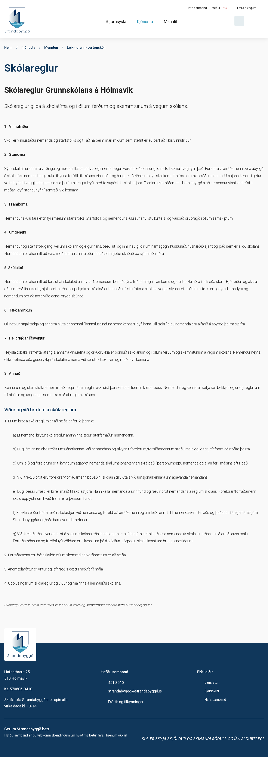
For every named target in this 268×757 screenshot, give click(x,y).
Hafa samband (215, 700)
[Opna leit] (239, 21)
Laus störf (212, 683)
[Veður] (223, 8)
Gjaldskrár (211, 691)
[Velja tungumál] (255, 20)
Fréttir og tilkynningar (126, 702)
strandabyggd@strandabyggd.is (135, 691)
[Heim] (18, 19)
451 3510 (116, 682)
